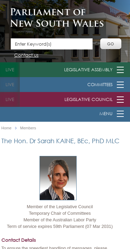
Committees (100, 84)
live (10, 70)
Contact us (26, 55)
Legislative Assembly (88, 70)
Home (6, 128)
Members (28, 128)
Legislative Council (88, 99)
